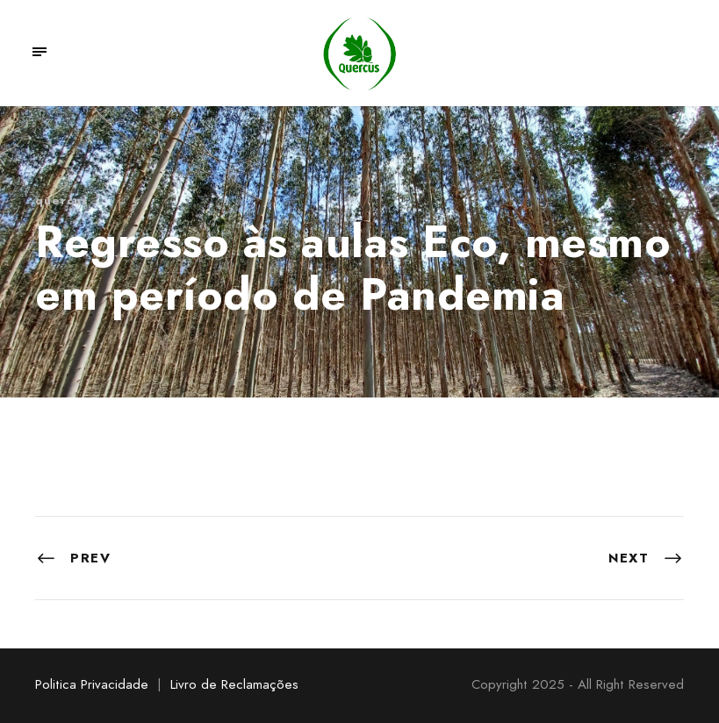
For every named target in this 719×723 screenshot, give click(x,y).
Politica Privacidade (91, 684)
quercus (62, 200)
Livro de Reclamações (234, 684)
